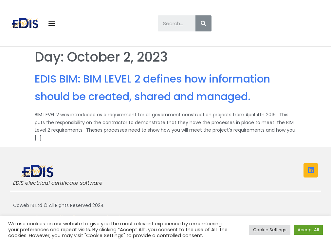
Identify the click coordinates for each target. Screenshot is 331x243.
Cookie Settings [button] (269, 230)
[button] (51, 23)
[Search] (203, 23)
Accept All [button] (308, 230)
